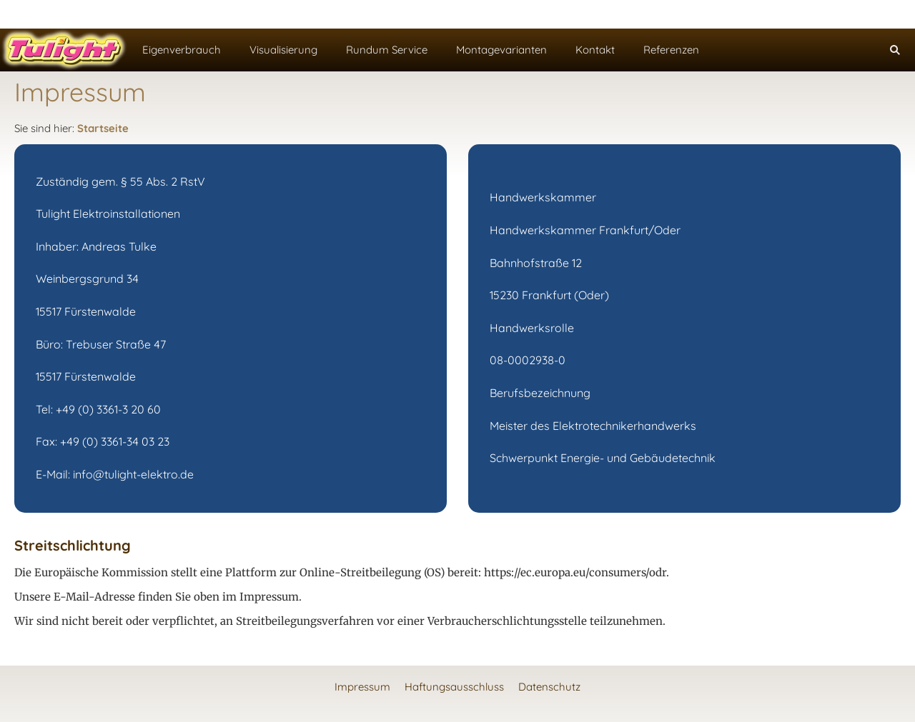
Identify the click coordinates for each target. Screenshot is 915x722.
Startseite (103, 128)
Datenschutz (549, 686)
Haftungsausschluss (454, 686)
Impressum (362, 686)
